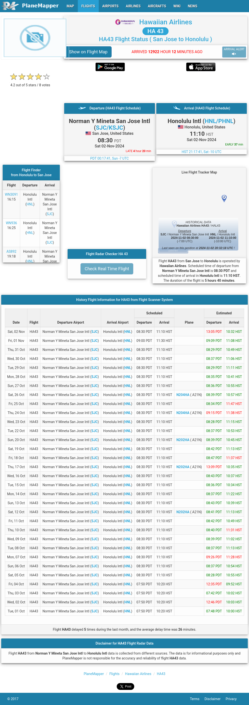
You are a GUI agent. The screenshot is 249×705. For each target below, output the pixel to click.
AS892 (11, 251)
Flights (114, 674)
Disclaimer (215, 699)
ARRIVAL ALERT (234, 52)
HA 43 (155, 31)
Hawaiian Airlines (165, 22)
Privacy (234, 699)
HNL (30, 204)
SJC (50, 214)
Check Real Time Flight (107, 268)
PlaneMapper (94, 674)
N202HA (182, 440)
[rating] (30, 82)
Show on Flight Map (88, 51)
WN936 (11, 223)
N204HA (182, 395)
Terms (197, 699)
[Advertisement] (155, 87)
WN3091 (11, 194)
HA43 (161, 674)
